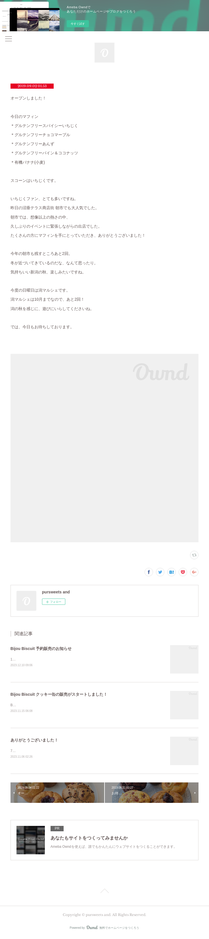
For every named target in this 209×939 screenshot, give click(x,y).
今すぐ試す (78, 23)
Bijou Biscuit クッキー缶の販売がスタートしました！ (59, 694)
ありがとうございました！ (34, 741)
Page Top (104, 893)
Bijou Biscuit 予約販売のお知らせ (41, 648)
